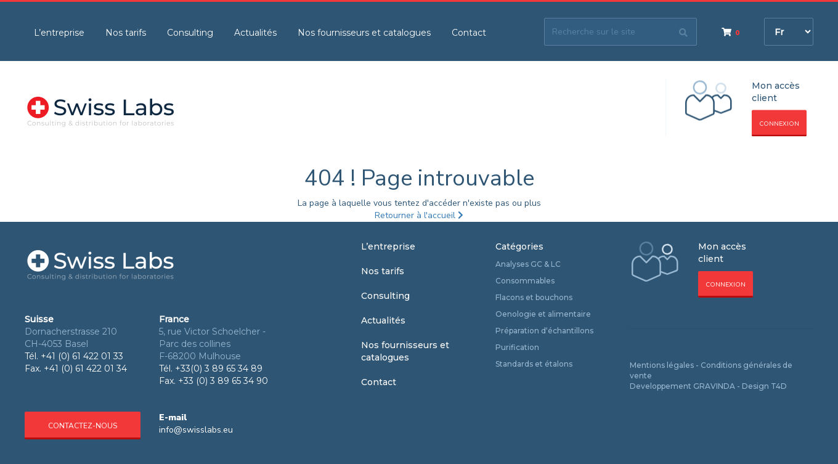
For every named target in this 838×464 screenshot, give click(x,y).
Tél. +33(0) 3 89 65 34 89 (210, 368)
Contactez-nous (82, 426)
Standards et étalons (533, 363)
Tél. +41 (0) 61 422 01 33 (74, 356)
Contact (469, 32)
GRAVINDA (714, 386)
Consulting (190, 32)
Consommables (525, 280)
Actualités (255, 32)
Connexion (779, 124)
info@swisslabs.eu (196, 430)
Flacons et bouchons (533, 297)
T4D (779, 386)
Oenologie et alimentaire (543, 314)
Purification (517, 347)
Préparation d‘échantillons (544, 330)
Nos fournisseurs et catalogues (364, 32)
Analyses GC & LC (528, 264)
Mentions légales (662, 365)
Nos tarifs (125, 32)
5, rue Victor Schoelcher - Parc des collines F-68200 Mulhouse (212, 344)
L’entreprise (59, 32)
